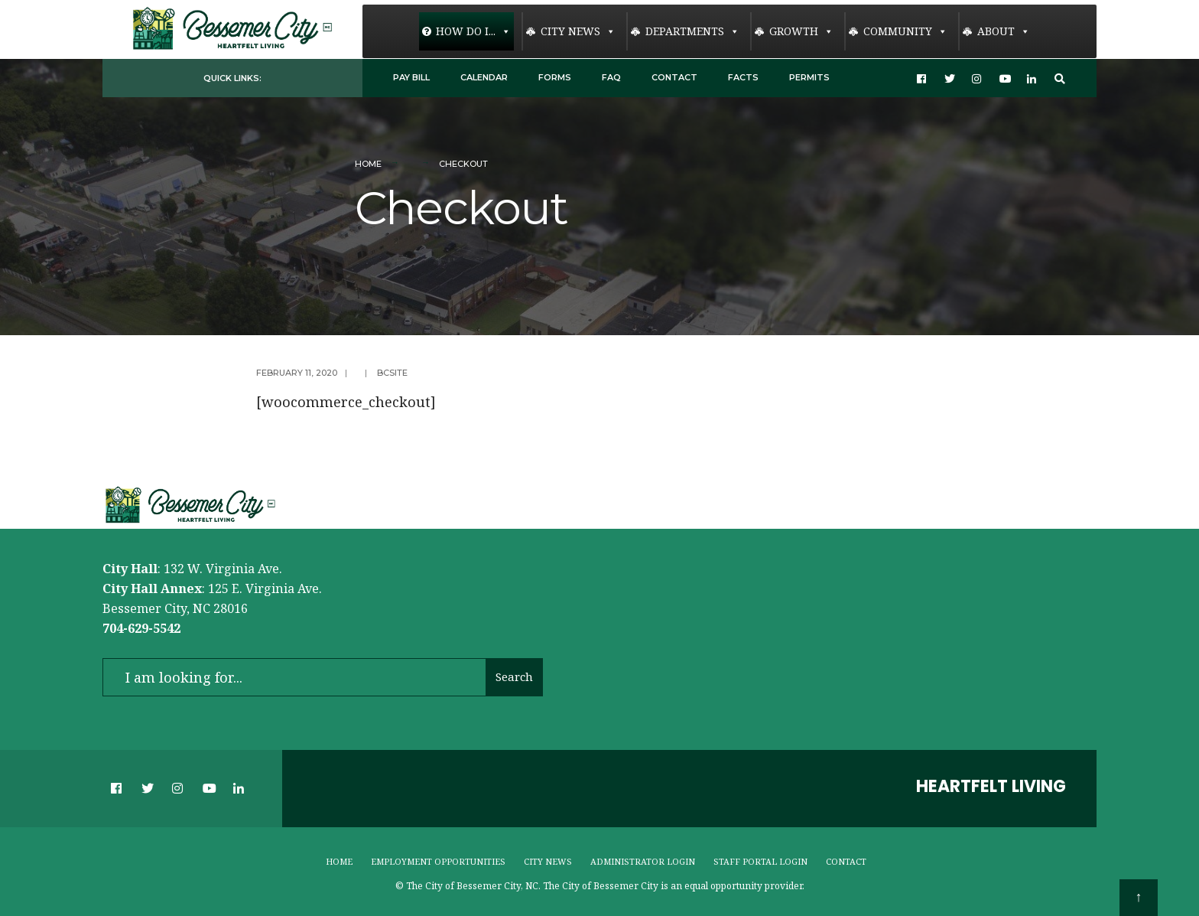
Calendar (484, 77)
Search (514, 676)
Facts (743, 77)
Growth (801, 31)
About (1003, 31)
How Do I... (473, 31)
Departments (692, 31)
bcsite (392, 372)
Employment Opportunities (438, 861)
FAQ (611, 77)
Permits (809, 77)
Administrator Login (642, 861)
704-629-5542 (141, 628)
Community (905, 31)
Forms (554, 77)
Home (368, 163)
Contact (674, 77)
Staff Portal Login (760, 861)
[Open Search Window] (1060, 78)
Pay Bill (411, 77)
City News (578, 31)
